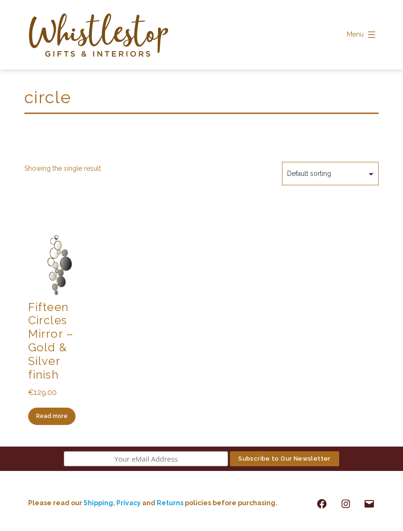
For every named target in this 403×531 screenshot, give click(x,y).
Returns (171, 503)
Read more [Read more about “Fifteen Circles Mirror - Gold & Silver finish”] (52, 415)
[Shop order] (330, 173)
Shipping (98, 503)
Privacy (128, 503)
